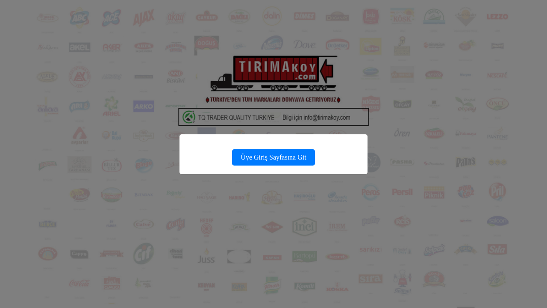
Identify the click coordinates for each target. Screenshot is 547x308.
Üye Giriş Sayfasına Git (273, 157)
